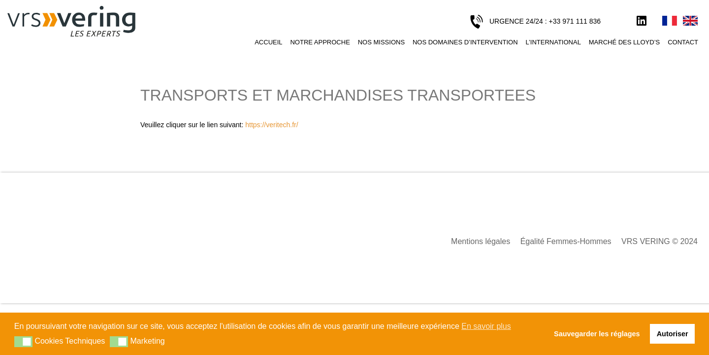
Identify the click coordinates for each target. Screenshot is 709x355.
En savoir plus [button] (486, 326)
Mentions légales (480, 241)
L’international (552, 42)
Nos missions (381, 42)
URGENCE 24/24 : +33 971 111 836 (545, 21)
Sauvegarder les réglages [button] (597, 334)
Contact (683, 42)
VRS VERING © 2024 (659, 241)
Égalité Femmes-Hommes (566, 241)
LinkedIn (641, 21)
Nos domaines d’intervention (465, 42)
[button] (23, 341)
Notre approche (320, 42)
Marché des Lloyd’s (624, 42)
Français (669, 21)
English (690, 21)
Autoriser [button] (672, 334)
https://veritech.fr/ (271, 125)
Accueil (268, 42)
